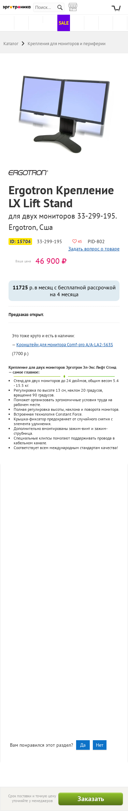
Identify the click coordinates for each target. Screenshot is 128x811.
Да (83, 745)
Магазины (76, 3)
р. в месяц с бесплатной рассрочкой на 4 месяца (64, 291)
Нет (99, 745)
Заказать (90, 798)
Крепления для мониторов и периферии (66, 44)
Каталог (10, 44)
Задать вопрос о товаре (93, 249)
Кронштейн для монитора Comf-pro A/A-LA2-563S (64, 345)
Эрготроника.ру (16, 7)
